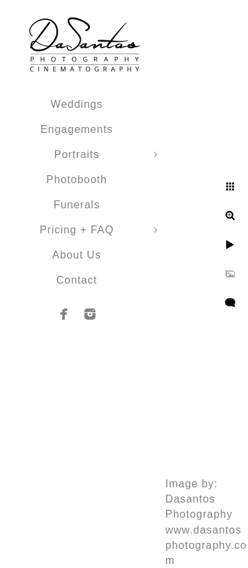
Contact (76, 280)
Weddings (77, 104)
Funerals (77, 204)
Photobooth (76, 179)
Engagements (76, 129)
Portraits (77, 154)
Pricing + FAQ (77, 229)
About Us (76, 255)
